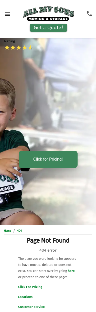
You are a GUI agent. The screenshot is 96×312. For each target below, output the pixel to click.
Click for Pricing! (48, 159)
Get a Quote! (49, 28)
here (71, 271)
